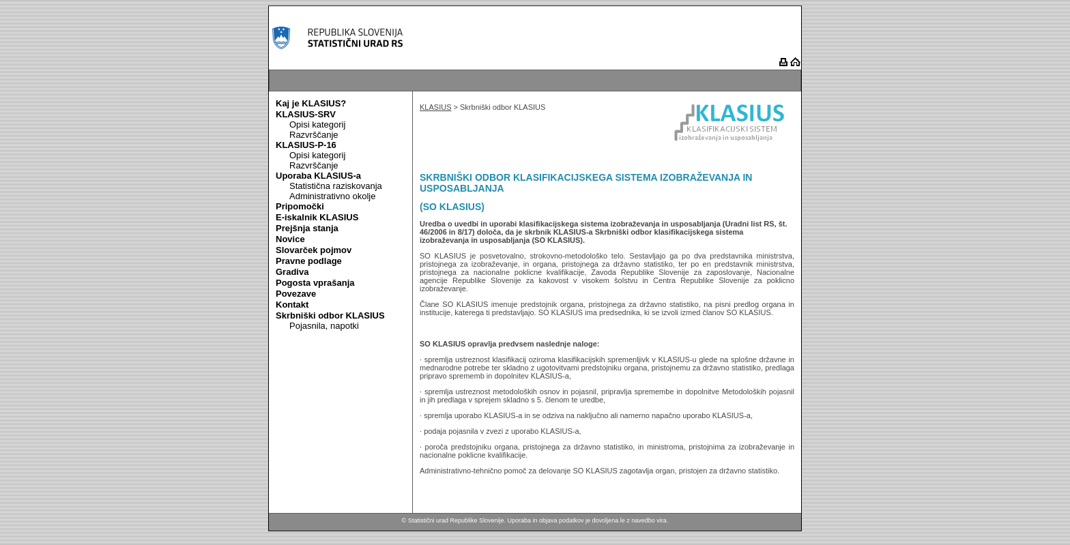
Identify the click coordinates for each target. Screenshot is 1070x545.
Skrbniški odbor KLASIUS (330, 315)
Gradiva (292, 272)
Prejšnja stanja (307, 228)
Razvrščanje (313, 135)
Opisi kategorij (317, 124)
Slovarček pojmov (313, 250)
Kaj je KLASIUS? (311, 103)
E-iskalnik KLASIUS (317, 217)
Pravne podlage (309, 261)
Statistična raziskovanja (335, 186)
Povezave (296, 294)
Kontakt (292, 304)
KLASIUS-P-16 (306, 145)
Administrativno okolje (332, 196)
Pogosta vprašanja (315, 283)
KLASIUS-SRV (306, 114)
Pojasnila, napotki (324, 326)
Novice (290, 239)
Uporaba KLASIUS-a (318, 176)
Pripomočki (300, 206)
